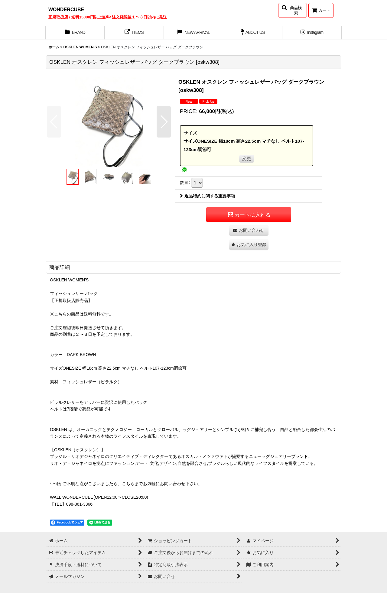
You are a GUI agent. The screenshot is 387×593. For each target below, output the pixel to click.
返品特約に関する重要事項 (207, 195)
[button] (292, 10)
